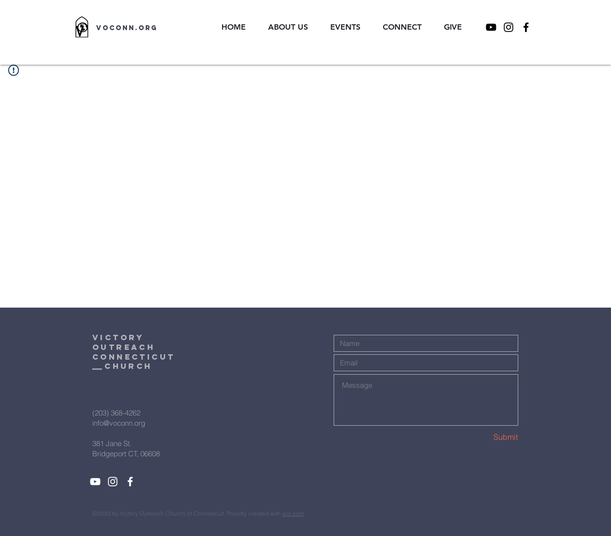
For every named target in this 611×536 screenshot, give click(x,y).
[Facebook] (526, 27)
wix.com (293, 513)
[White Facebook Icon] (130, 481)
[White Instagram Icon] (112, 481)
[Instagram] (508, 27)
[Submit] (483, 437)
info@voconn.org (118, 423)
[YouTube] (491, 27)
